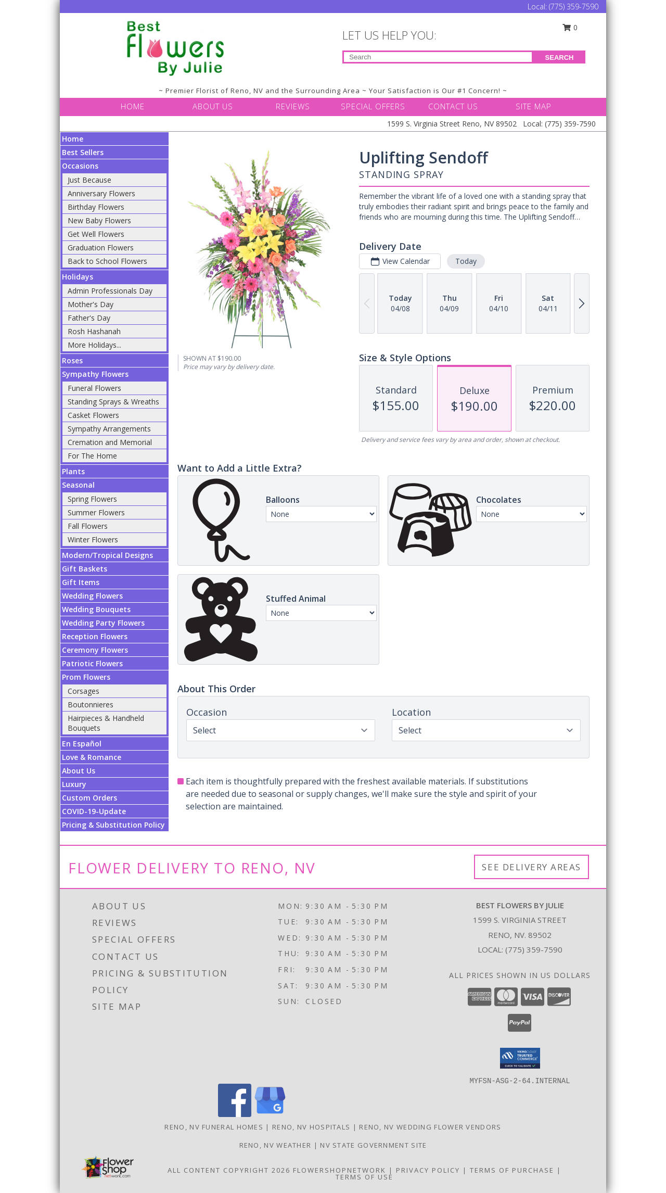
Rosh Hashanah (94, 331)
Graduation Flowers (101, 247)
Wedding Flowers (92, 596)
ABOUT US (213, 106)
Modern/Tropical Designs (107, 555)
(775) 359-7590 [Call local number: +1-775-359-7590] (533, 949)
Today (466, 261)
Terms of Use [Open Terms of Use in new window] (364, 1177)
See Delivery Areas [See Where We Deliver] (531, 867)
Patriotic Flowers (92, 663)
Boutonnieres (90, 704)
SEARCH (559, 57)
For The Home (92, 456)
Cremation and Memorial (110, 442)
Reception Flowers (94, 636)
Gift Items (80, 582)
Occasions (80, 166)
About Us (78, 771)
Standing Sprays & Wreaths (113, 402)
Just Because (89, 180)
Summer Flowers (96, 512)
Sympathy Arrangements (109, 429)
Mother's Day (90, 304)
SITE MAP (534, 106)
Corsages (83, 691)
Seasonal (78, 485)
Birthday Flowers (96, 207)
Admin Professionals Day (110, 291)
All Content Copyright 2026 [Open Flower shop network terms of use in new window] (229, 1170)
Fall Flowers (88, 526)
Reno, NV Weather (275, 1145)
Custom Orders (89, 798)
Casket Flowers (93, 415)
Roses (72, 360)
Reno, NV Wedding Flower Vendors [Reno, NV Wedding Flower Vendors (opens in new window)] (430, 1127)
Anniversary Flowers (101, 193)
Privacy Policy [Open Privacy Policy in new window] (428, 1170)
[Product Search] (437, 57)
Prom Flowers (86, 677)
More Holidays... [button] (94, 345)
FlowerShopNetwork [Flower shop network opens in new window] (339, 1170)
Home (72, 139)
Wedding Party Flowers (103, 623)
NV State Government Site (373, 1145)
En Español (81, 743)
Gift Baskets (84, 569)
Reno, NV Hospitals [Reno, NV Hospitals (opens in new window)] (311, 1127)
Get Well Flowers (96, 234)
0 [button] (570, 27)
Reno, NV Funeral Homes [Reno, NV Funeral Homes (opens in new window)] (213, 1127)
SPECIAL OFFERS (373, 106)
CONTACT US (453, 106)
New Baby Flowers (99, 220)
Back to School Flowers (107, 261)
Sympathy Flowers (95, 374)
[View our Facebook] (234, 1114)
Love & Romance (91, 757)
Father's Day (89, 318)
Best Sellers (83, 152)
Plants (73, 471)
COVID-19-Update (94, 811)
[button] (520, 1058)
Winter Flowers (93, 539)
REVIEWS (293, 106)
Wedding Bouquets (96, 609)
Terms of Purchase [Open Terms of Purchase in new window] (512, 1170)
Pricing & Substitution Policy (113, 825)
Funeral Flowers (94, 388)
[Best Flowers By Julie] (176, 47)
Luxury (74, 784)
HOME (133, 106)
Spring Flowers (92, 499)
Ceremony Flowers (95, 650)
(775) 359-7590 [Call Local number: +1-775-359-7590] (573, 6)
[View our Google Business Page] (270, 1114)
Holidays (77, 277)
